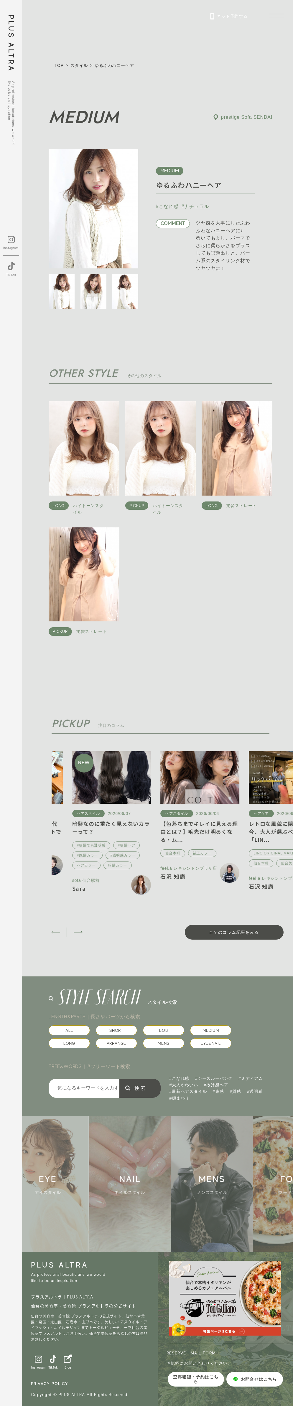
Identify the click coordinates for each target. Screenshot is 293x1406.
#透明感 (255, 1091)
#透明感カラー (190, 855)
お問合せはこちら (255, 1379)
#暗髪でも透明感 (158, 845)
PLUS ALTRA (11, 43)
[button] (56, 932)
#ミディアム (250, 1078)
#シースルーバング (214, 1078)
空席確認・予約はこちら (195, 1379)
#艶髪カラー (154, 855)
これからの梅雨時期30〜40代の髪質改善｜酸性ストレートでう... (90, 831)
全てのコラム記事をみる (234, 932)
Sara (147, 888)
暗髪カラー (185, 865)
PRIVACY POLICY (49, 1383)
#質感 (235, 1091)
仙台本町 (240, 853)
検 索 (139, 1088)
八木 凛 (60, 868)
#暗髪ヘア (194, 845)
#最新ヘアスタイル (188, 1091)
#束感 (218, 1091)
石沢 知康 (240, 876)
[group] (63, 1184)
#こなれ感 (167, 206)
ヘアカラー (153, 865)
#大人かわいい (183, 1084)
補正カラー (269, 853)
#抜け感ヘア (216, 1084)
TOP (59, 65)
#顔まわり (179, 1098)
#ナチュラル (195, 206)
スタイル (79, 65)
